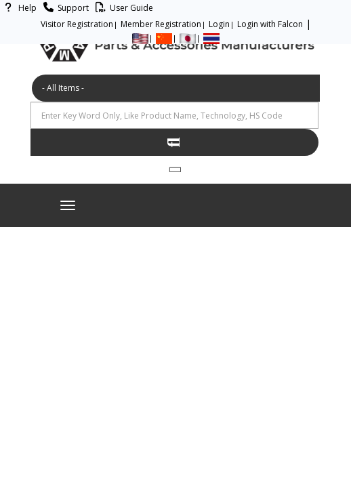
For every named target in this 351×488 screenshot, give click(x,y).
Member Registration (161, 24)
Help (18, 8)
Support (64, 8)
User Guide (122, 8)
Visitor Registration (77, 24)
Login (219, 24)
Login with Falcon (270, 24)
